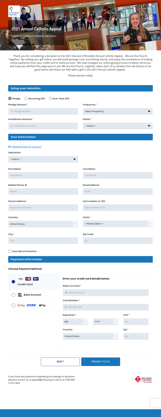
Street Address (17, 201)
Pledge (14, 98)
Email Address (91, 185)
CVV (126, 315)
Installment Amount (20, 119)
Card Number (71, 300)
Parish (87, 119)
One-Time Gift (59, 98)
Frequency (90, 104)
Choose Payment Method (24, 269)
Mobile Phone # (17, 185)
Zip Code (88, 234)
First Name (14, 169)
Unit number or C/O (94, 201)
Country (13, 217)
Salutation (14, 152)
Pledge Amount (18, 104)
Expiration (69, 315)
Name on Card (72, 285)
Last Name (89, 169)
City (11, 234)
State (86, 217)
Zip (125, 329)
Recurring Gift (34, 98)
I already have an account (24, 146)
